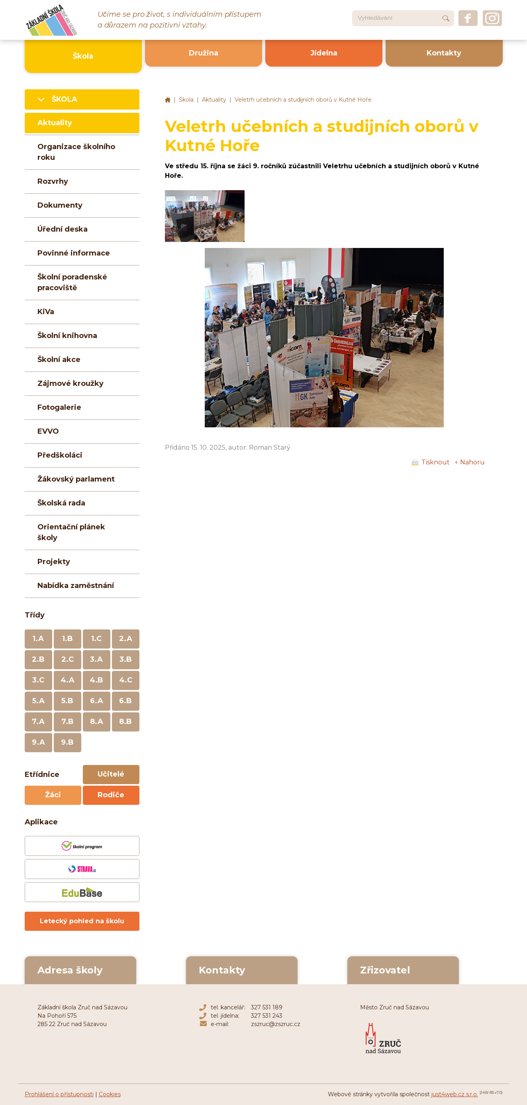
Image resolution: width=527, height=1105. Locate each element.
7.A (38, 721)
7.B (67, 721)
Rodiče (111, 794)
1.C (96, 638)
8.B (125, 721)
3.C (38, 680)
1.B (67, 638)
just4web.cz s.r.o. (454, 1094)
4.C (125, 680)
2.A (125, 638)
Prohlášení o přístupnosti (59, 1094)
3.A (96, 659)
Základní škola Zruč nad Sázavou (167, 100)
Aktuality (214, 99)
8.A (96, 721)
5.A (38, 700)
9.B (67, 742)
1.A (38, 638)
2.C (67, 659)
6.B (125, 700)
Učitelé (111, 774)
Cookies (110, 1094)
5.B (67, 700)
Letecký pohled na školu (82, 921)
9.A (38, 742)
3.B (126, 659)
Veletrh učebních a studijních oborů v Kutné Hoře (303, 99)
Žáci (53, 794)
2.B (38, 659)
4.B (96, 680)
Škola (186, 99)
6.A (96, 700)
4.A (67, 680)
